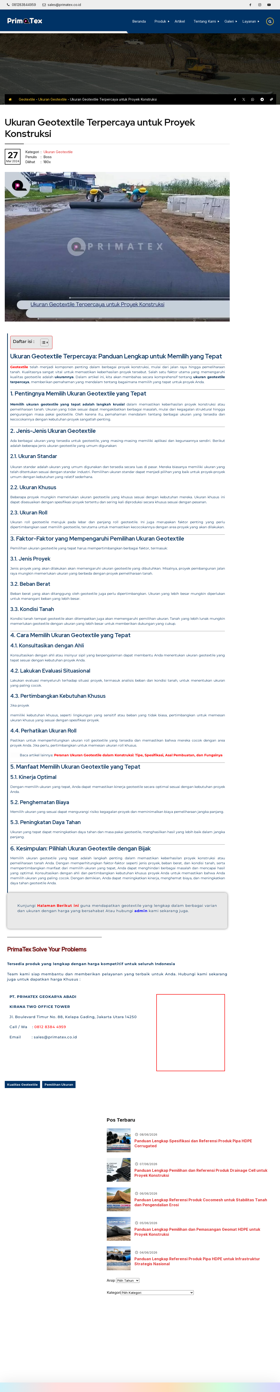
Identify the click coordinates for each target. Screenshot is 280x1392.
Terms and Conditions (209, 1370)
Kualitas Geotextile (22, 1121)
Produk (158, 21)
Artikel (178, 21)
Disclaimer (153, 1370)
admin (43, 942)
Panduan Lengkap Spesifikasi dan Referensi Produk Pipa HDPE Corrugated (248, 148)
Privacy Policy (176, 1370)
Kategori (203, 297)
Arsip (201, 285)
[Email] (61, 5)
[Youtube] (269, 5)
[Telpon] (21, 5)
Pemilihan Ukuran (59, 1121)
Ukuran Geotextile (52, 99)
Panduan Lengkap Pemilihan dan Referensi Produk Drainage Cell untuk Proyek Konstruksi (247, 177)
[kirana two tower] (157, 1064)
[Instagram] (259, 5)
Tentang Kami (203, 21)
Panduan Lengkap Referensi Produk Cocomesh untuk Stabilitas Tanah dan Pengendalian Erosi (244, 207)
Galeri (227, 21)
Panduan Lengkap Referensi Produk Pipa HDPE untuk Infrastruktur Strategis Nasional (248, 266)
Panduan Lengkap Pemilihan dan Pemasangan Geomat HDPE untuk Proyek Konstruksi (244, 236)
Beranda (137, 21)
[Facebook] (250, 5)
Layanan (247, 21)
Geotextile (27, 99)
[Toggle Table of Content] (42, 316)
